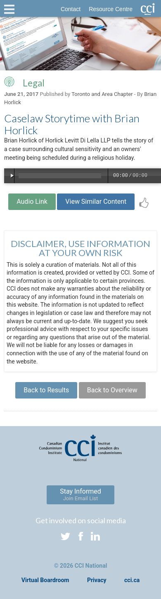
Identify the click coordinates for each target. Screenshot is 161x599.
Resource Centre (111, 9)
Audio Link (32, 201)
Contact (70, 9)
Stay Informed (80, 494)
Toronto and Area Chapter (102, 94)
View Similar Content (95, 201)
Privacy (97, 580)
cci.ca (132, 580)
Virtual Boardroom (45, 580)
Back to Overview (112, 390)
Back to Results (46, 390)
